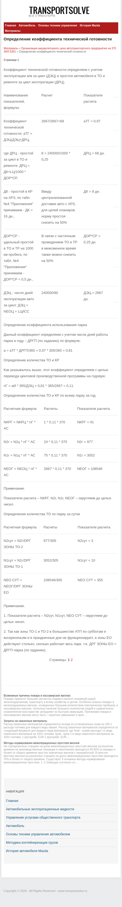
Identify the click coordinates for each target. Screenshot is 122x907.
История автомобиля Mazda (27, 851)
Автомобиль (27, 25)
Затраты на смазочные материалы (25, 720)
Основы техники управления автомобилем (38, 834)
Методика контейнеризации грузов (32, 842)
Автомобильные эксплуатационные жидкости (40, 809)
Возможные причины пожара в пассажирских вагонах (37, 695)
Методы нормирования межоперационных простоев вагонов (42, 743)
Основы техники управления (57, 25)
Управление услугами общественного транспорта (43, 817)
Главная (10, 25)
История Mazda (90, 25)
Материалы (13, 30)
